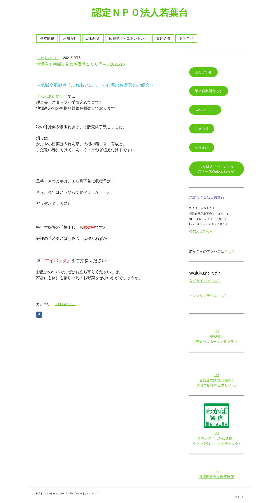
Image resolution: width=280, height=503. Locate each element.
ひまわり (202, 128)
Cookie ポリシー (74, 493)
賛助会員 (163, 38)
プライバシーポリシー (53, 493)
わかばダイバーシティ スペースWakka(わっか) (219, 168)
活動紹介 (93, 38)
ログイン (239, 497)
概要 (38, 493)
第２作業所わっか (209, 91)
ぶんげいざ (203, 72)
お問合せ (186, 38)
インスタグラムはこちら (208, 296)
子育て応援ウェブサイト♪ (216, 385)
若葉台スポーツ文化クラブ (217, 342)
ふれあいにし (48, 58)
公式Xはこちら (201, 231)
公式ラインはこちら (205, 281)
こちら (229, 251)
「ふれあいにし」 (52, 96)
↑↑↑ (216, 331)
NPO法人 (216, 336)
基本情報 (47, 38)
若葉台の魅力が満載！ (216, 380)
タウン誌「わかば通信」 (216, 438)
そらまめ (202, 147)
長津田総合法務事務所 (216, 477)
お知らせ (70, 38)
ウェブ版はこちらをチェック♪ (216, 443)
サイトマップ (91, 493)
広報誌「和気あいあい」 (128, 38)
